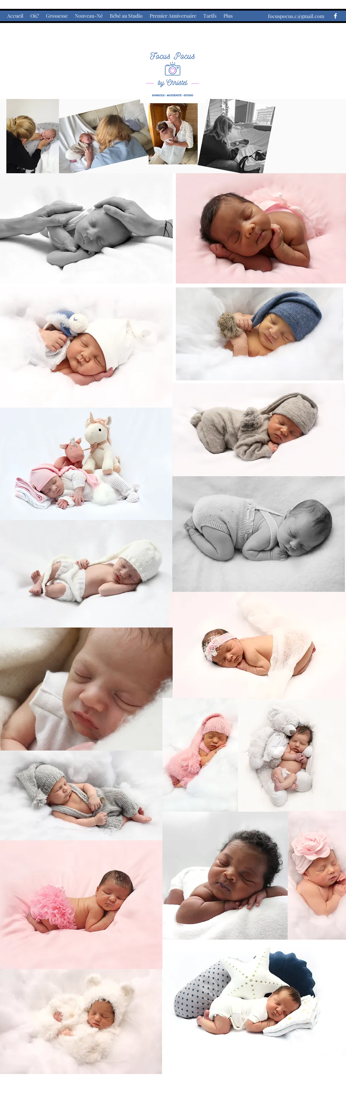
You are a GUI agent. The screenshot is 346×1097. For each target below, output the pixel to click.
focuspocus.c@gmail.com (296, 16)
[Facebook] (335, 15)
